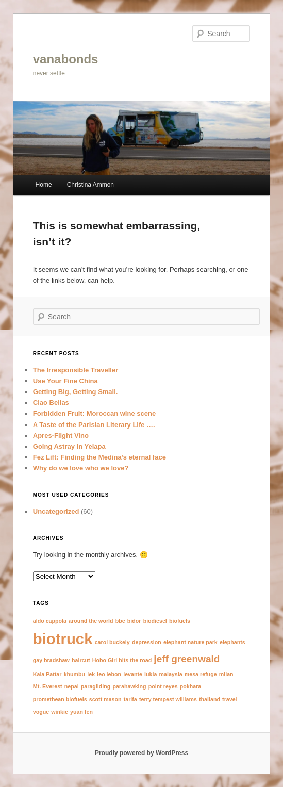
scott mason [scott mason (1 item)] (105, 699)
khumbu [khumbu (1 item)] (74, 674)
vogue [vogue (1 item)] (41, 712)
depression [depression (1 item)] (146, 642)
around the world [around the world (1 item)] (91, 621)
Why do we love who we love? (81, 468)
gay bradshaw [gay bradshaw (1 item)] (51, 660)
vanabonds (65, 59)
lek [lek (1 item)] (91, 674)
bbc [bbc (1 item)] (120, 621)
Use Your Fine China (65, 381)
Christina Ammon (90, 184)
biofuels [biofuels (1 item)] (179, 621)
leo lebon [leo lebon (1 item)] (109, 674)
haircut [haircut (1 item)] (81, 660)
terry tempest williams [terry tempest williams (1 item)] (168, 699)
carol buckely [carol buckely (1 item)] (112, 642)
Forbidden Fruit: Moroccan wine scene (94, 413)
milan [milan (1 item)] (226, 674)
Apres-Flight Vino (61, 435)
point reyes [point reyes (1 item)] (163, 686)
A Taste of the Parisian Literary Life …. (94, 425)
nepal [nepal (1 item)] (71, 686)
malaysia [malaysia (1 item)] (170, 674)
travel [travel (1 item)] (229, 699)
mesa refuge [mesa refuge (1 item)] (201, 674)
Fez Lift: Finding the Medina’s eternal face (99, 457)
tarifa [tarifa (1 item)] (130, 699)
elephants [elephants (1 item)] (232, 642)
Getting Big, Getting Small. (75, 392)
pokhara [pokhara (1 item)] (190, 686)
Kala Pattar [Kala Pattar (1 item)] (47, 674)
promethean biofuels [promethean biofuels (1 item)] (60, 699)
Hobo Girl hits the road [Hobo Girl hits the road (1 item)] (122, 660)
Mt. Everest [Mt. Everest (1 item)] (47, 686)
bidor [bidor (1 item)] (134, 621)
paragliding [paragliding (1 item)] (95, 686)
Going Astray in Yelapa (69, 446)
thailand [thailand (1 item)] (209, 699)
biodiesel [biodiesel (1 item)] (155, 621)
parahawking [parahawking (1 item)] (129, 686)
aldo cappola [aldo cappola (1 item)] (49, 621)
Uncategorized (56, 511)
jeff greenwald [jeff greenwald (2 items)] (187, 658)
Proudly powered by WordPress (141, 753)
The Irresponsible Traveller (75, 370)
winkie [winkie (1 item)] (59, 712)
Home (44, 184)
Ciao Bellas (51, 402)
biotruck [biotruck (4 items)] (63, 638)
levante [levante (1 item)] (132, 674)
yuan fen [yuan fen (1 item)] (81, 712)
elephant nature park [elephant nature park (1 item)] (190, 642)
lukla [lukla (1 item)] (150, 674)
